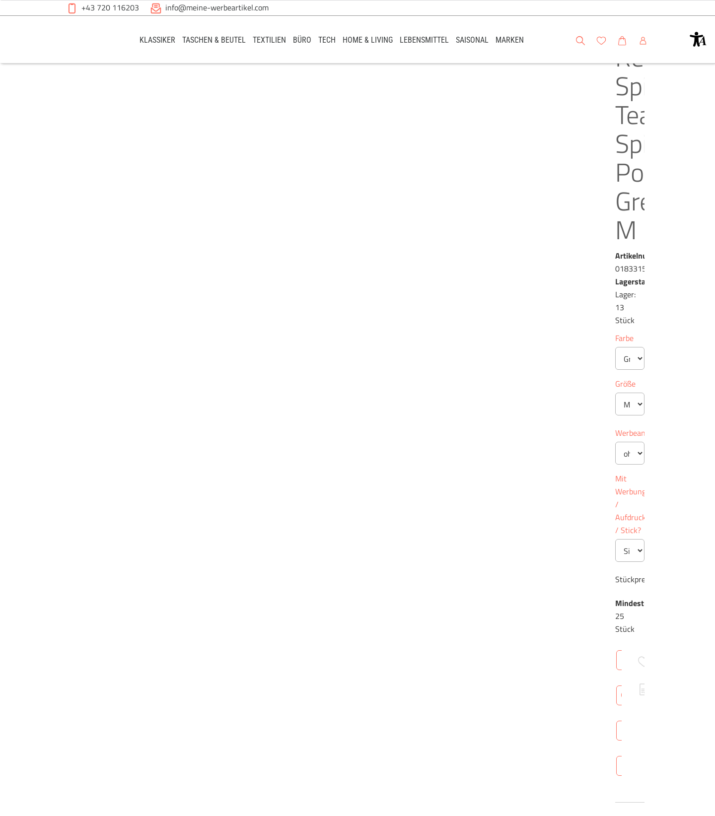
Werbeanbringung (343, 274)
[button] (698, 39)
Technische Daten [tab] (395, 530)
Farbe (322, 179)
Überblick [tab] (330, 530)
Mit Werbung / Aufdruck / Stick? (368, 320)
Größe (323, 225)
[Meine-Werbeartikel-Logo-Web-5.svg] (90, 41)
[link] (157, 39)
